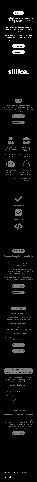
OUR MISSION (18, 251)
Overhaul (18, 13)
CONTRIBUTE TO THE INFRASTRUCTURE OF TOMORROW (18, 371)
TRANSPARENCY (18, 308)
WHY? (18, 101)
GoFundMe (17, 52)
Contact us (17, 46)
